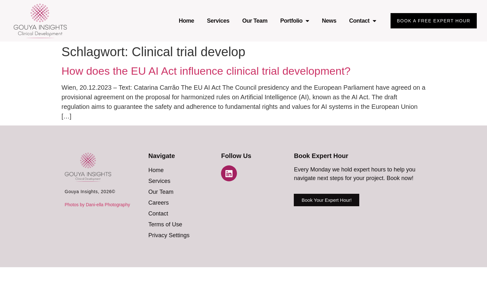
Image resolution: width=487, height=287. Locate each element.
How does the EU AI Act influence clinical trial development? (206, 71)
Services (218, 21)
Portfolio (294, 21)
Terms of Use (165, 224)
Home (186, 21)
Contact (362, 21)
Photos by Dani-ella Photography (97, 204)
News (329, 21)
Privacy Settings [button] (168, 235)
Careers (158, 203)
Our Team (254, 21)
